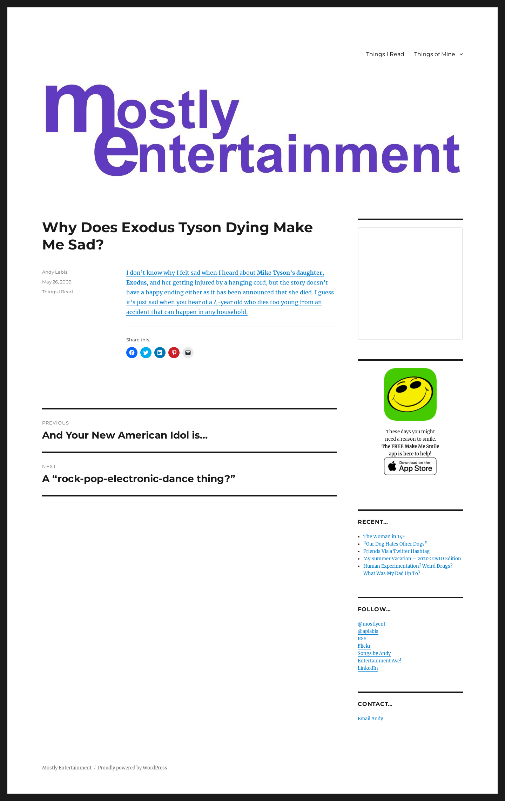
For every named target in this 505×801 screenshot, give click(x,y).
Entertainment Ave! (380, 661)
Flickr (364, 646)
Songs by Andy (374, 653)
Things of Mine (434, 54)
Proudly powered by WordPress (132, 768)
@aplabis (368, 631)
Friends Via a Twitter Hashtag (396, 551)
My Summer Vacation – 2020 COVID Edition (412, 559)
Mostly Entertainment (67, 768)
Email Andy (370, 719)
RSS (362, 639)
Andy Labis (54, 272)
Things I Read (385, 54)
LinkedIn (368, 668)
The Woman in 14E (384, 537)
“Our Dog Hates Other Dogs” (395, 544)
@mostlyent (371, 624)
